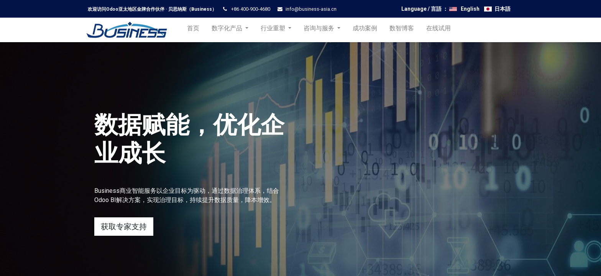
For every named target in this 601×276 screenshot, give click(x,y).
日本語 (502, 9)
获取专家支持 (124, 226)
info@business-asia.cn (311, 9)
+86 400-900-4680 (250, 9)
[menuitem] (196, 30)
